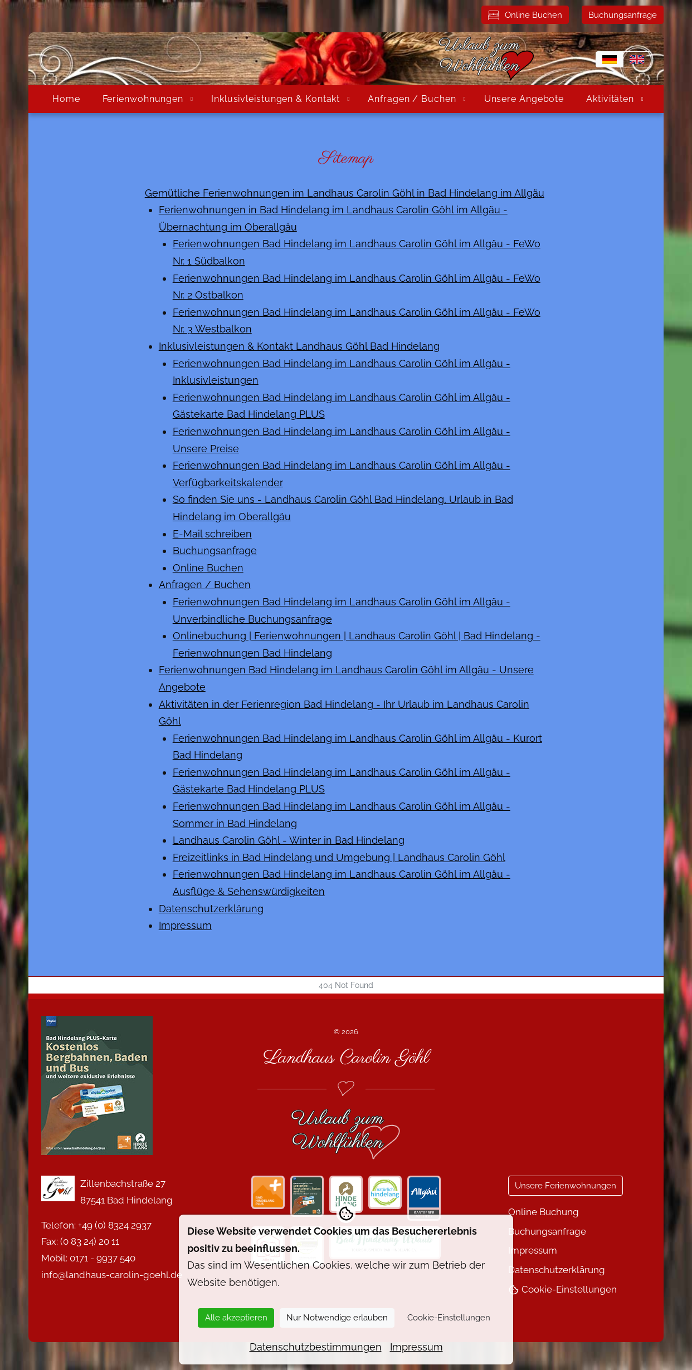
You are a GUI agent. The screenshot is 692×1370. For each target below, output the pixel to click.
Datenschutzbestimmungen (316, 1347)
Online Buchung (543, 1211)
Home (66, 99)
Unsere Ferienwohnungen (565, 1186)
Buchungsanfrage (622, 15)
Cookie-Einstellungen (562, 1289)
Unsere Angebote (524, 99)
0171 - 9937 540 (102, 1258)
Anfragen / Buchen (412, 99)
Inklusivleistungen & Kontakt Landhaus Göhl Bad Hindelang (299, 346)
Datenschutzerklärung (211, 908)
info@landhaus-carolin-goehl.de (111, 1274)
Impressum (185, 925)
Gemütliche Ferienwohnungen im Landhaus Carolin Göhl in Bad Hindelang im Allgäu (344, 193)
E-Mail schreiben (212, 534)
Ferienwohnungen (143, 99)
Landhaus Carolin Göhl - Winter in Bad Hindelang (289, 840)
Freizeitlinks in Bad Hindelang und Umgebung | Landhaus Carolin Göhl (339, 857)
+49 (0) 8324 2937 (115, 1225)
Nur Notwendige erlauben (337, 1318)
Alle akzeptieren (236, 1318)
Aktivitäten (610, 99)
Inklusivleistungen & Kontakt (275, 99)
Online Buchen (525, 15)
